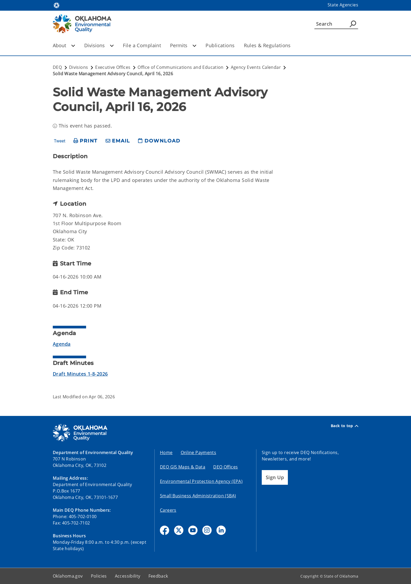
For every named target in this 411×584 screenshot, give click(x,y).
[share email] (118, 141)
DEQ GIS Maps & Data (182, 467)
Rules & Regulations (267, 45)
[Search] (336, 23)
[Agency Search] (353, 23)
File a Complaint (142, 45)
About (64, 45)
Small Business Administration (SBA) (198, 496)
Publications (220, 45)
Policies (99, 576)
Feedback (158, 576)
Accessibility (127, 576)
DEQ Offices (225, 467)
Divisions (99, 45)
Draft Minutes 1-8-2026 (80, 374)
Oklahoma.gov (68, 576)
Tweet (59, 141)
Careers (168, 510)
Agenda (62, 344)
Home (166, 452)
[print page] (85, 141)
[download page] (159, 141)
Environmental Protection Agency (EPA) (201, 481)
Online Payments (198, 452)
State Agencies (343, 5)
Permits (183, 45)
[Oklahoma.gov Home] (56, 4)
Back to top (344, 426)
